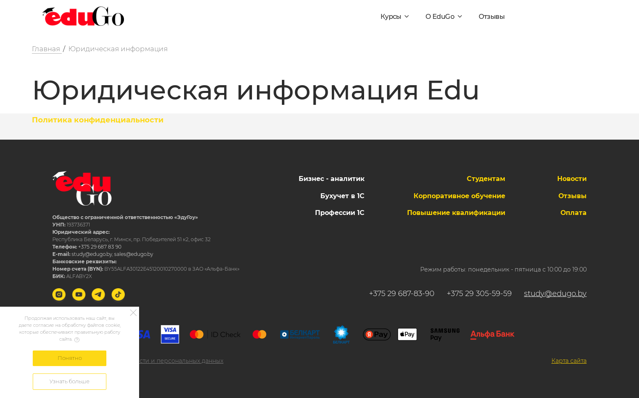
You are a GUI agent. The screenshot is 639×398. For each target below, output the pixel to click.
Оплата (573, 213)
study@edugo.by (92, 254)
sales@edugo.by (133, 254)
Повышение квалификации (456, 213)
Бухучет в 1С (342, 196)
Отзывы (491, 16)
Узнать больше (70, 381)
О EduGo (440, 16)
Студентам (486, 179)
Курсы (391, 16)
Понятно (70, 358)
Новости (572, 179)
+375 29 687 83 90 (100, 247)
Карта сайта (569, 360)
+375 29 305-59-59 (479, 293)
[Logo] (83, 16)
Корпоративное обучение (459, 196)
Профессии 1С (339, 213)
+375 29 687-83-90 (401, 293)
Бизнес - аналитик (331, 179)
